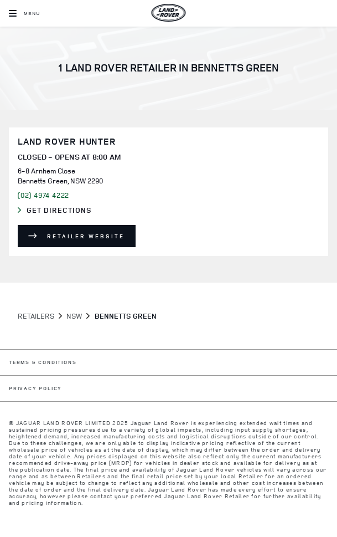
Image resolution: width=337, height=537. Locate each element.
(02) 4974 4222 (43, 195)
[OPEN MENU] (24, 13)
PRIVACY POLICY (35, 389)
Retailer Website (86, 236)
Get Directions (64, 210)
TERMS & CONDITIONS (42, 363)
